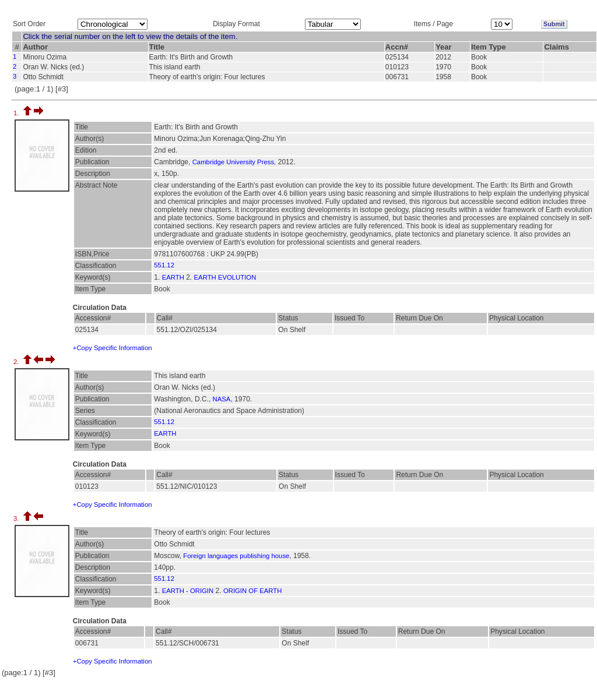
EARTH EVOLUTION (225, 277)
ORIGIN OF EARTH (252, 590)
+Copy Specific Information (112, 347)
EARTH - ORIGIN (188, 590)
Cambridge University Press (233, 161)
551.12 (164, 265)
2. (17, 361)
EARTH (173, 277)
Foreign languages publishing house (236, 555)
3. (17, 518)
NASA (222, 399)
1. (17, 113)
